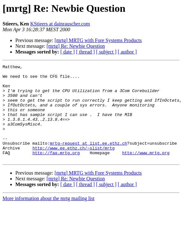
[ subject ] (106, 51)
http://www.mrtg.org (145, 171)
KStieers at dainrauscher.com (60, 23)
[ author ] (127, 51)
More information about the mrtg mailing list (49, 217)
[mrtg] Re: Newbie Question (76, 46)
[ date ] (67, 51)
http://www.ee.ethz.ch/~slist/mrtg (74, 165)
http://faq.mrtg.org (56, 171)
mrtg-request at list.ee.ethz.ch (88, 159)
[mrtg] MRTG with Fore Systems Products (98, 40)
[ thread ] (85, 51)
